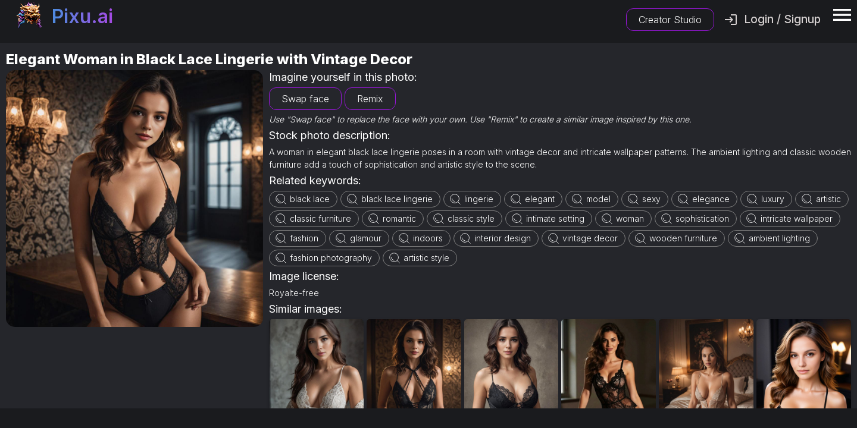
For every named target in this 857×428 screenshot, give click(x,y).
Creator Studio (670, 20)
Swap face (305, 99)
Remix (370, 99)
